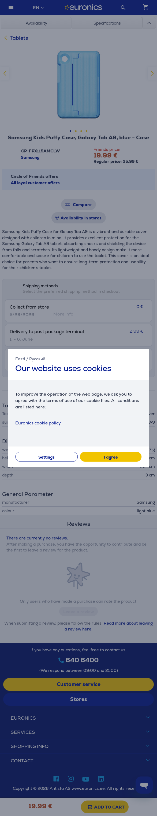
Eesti (20, 358)
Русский (37, 358)
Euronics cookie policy (38, 423)
